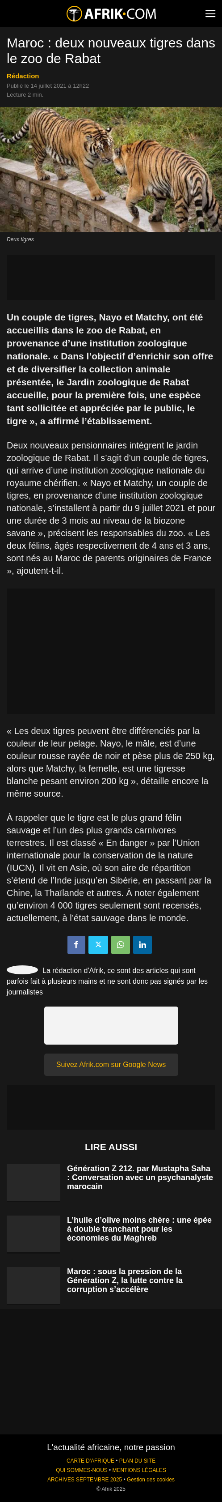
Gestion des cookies (151, 1479)
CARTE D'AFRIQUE (90, 1461)
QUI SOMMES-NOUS (82, 1470)
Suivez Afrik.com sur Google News (111, 1064)
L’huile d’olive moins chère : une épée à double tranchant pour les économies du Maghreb (139, 1229)
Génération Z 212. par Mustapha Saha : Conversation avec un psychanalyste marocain (140, 1177)
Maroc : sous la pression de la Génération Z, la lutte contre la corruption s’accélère (125, 1280)
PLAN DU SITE (137, 1461)
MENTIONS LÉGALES (139, 1470)
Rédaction (23, 76)
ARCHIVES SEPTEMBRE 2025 (84, 1479)
